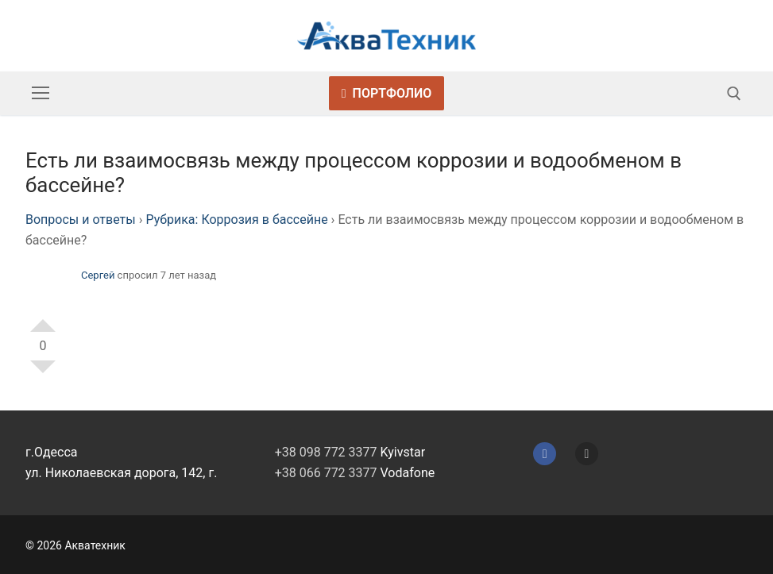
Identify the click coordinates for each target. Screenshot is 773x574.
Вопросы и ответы (80, 219)
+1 (43, 319)
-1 (43, 373)
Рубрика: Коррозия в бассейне (236, 219)
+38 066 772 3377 (326, 472)
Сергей (97, 275)
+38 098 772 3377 (326, 452)
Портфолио (387, 93)
